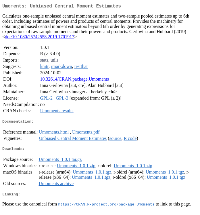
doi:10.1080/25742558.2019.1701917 (39, 37)
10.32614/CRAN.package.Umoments (74, 80)
